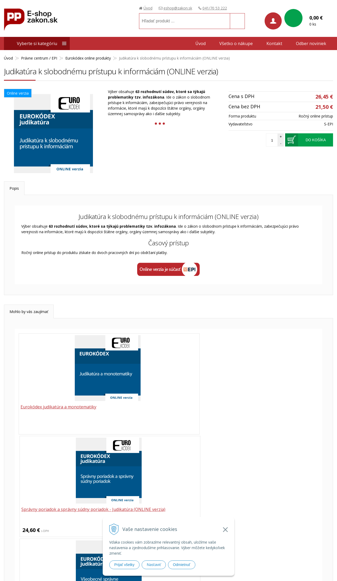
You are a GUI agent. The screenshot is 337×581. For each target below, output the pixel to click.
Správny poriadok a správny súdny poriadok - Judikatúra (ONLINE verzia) (167, 410)
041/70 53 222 (214, 8)
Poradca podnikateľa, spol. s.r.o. (34, 518)
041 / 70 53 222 (151, 472)
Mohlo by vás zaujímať (28, 311)
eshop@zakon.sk (177, 8)
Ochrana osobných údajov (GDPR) (260, 533)
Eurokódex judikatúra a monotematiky (59, 407)
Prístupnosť (241, 540)
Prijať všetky (124, 565)
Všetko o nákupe (236, 43)
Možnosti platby (245, 527)
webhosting (254, 570)
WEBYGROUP (297, 570)
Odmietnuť (181, 565)
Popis (14, 188)
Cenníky (238, 547)
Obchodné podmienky (250, 501)
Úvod (147, 8)
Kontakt (274, 43)
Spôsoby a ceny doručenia (253, 520)
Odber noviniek (311, 43)
